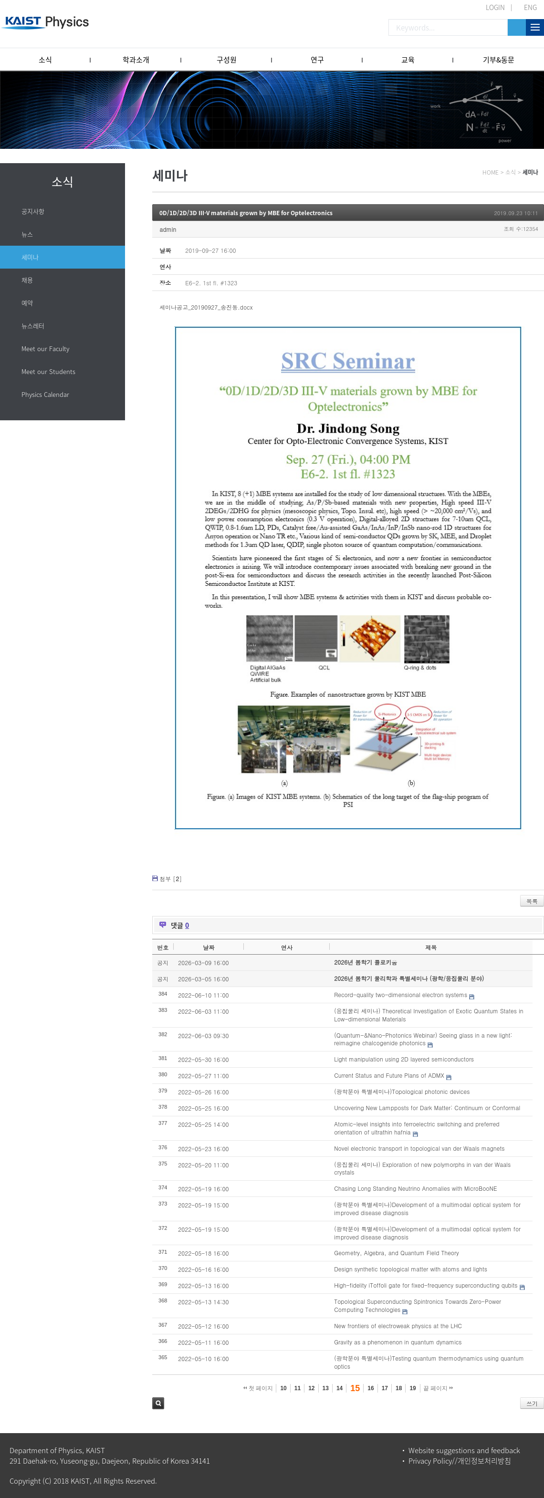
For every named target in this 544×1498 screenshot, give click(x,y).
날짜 (208, 947)
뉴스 (27, 234)
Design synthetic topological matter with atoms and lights (410, 1269)
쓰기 (532, 1403)
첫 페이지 (258, 1388)
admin (167, 229)
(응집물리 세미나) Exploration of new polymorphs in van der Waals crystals (422, 1168)
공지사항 (32, 211)
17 (385, 1388)
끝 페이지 (438, 1388)
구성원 (227, 59)
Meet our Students (48, 371)
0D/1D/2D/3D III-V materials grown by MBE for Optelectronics (246, 212)
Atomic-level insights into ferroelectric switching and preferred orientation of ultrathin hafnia (416, 1128)
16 (370, 1388)
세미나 (30, 256)
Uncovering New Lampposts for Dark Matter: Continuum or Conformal (427, 1107)
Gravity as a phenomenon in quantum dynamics (397, 1342)
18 (399, 1388)
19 (412, 1388)
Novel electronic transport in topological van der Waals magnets (419, 1148)
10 (283, 1388)
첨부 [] (170, 878)
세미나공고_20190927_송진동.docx (205, 307)
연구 (317, 59)
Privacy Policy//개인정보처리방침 (459, 1461)
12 (311, 1388)
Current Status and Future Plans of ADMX (389, 1075)
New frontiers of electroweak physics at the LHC (398, 1325)
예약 (27, 302)
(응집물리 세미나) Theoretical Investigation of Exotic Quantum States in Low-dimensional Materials (428, 1015)
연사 (287, 947)
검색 (158, 1403)
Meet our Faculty (45, 348)
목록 (532, 901)
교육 (408, 59)
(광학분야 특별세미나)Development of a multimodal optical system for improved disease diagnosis (427, 1208)
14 (339, 1388)
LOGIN (495, 7)
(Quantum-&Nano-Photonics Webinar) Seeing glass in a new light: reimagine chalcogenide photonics (423, 1039)
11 (297, 1388)
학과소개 (136, 59)
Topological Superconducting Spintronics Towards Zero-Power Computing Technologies (417, 1305)
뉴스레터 (32, 325)
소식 (45, 59)
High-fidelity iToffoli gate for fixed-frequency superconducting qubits (425, 1285)
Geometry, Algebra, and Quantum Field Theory (396, 1252)
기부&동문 (498, 59)
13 (326, 1388)
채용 (27, 279)
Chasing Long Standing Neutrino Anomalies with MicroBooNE (415, 1188)
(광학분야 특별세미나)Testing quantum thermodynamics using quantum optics (429, 1362)
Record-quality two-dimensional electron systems (400, 994)
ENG (530, 7)
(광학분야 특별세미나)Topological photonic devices (402, 1091)
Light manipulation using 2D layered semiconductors (404, 1059)
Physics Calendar (45, 394)
